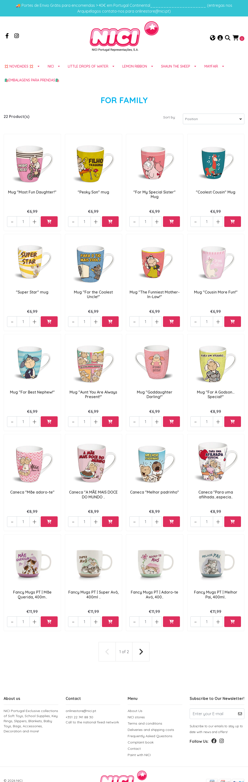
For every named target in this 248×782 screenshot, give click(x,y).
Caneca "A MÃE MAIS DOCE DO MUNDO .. (93, 486)
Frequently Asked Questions (150, 718)
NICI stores (136, 699)
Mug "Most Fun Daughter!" (32, 196)
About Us (135, 693)
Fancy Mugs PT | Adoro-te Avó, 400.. (154, 582)
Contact (134, 731)
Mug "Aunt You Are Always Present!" (93, 390)
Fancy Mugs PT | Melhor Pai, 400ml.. (215, 582)
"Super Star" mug (32, 291)
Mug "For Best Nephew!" (32, 388)
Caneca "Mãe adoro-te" (32, 483)
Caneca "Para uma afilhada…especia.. (215, 486)
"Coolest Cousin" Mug (215, 196)
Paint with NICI (139, 737)
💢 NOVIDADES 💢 (18, 71)
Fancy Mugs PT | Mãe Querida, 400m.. (32, 582)
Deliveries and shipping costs (151, 712)
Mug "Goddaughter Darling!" (154, 390)
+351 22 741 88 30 (93, 702)
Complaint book (141, 725)
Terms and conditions (145, 706)
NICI (51, 71)
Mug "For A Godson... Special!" (215, 390)
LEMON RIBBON (134, 71)
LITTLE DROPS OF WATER (88, 71)
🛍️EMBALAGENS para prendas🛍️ (31, 85)
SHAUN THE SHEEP (175, 71)
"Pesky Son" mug (93, 196)
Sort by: (169, 122)
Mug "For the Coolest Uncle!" (93, 294)
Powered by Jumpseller (54, 768)
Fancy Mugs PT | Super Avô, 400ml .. (93, 582)
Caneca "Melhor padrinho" (154, 483)
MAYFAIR (211, 71)
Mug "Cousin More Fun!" (216, 291)
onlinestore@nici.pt (81, 693)
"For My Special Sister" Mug (154, 198)
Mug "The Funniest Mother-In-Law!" (155, 294)
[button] (212, 40)
